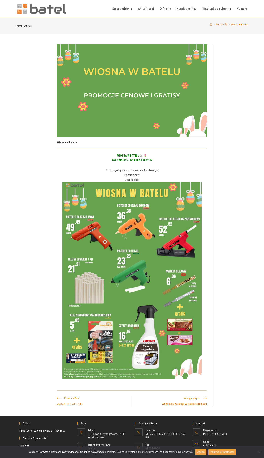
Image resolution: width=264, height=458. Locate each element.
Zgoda (201, 452)
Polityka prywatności (222, 452)
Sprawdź (24, 445)
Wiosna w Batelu (239, 24)
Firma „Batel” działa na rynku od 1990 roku (42, 430)
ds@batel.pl (209, 445)
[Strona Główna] (211, 24)
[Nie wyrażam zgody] (259, 452)
